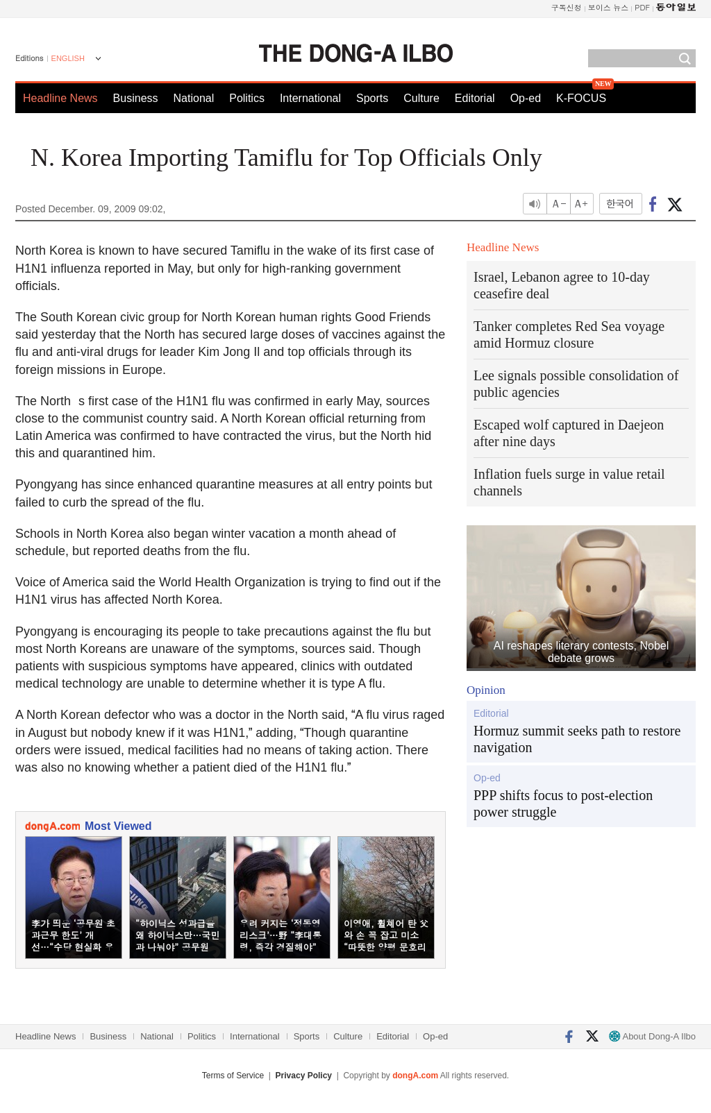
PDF (642, 7)
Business (135, 98)
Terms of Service (233, 1075)
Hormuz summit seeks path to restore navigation (577, 739)
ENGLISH (68, 58)
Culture (421, 98)
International (310, 98)
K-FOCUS (581, 98)
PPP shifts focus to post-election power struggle (563, 803)
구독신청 (566, 7)
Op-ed (525, 98)
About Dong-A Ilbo (652, 1036)
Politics (247, 98)
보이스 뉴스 (608, 7)
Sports (372, 98)
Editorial (475, 98)
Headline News (60, 98)
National (194, 98)
